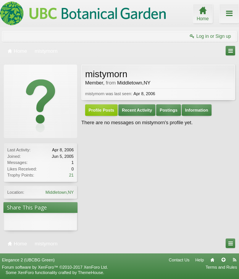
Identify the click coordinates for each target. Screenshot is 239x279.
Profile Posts (101, 110)
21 (71, 175)
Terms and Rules (221, 267)
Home (212, 260)
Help (199, 260)
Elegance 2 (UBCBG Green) (28, 260)
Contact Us (179, 260)
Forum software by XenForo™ (55, 267)
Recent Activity (137, 110)
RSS (234, 260)
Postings (168, 110)
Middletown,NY (59, 192)
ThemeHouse (90, 272)
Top (223, 260)
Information (196, 110)
